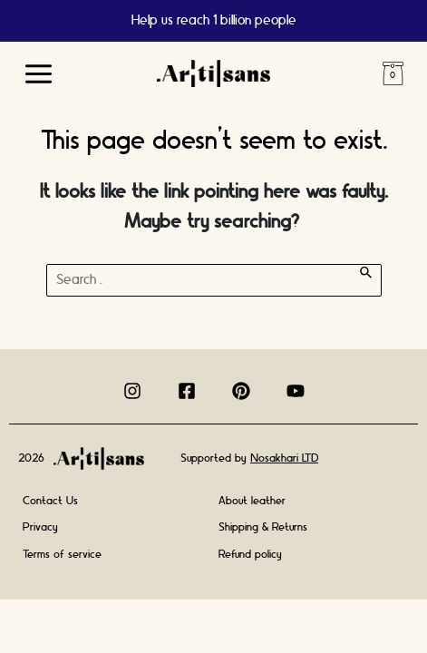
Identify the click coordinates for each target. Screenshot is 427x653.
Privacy (40, 527)
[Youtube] (295, 391)
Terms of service (62, 554)
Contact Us (50, 500)
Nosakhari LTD (284, 458)
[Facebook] (187, 391)
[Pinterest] (241, 391)
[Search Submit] (366, 272)
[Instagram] (132, 391)
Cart (392, 73)
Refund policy (249, 554)
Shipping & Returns (262, 527)
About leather (252, 500)
